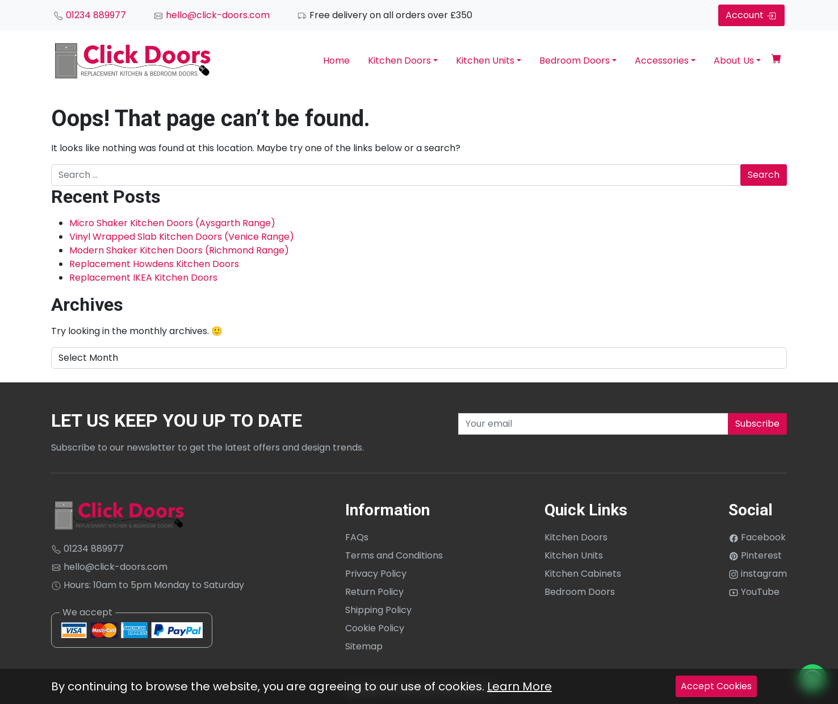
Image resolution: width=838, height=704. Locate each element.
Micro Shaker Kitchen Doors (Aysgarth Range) (172, 223)
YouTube (754, 591)
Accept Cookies (716, 686)
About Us (734, 60)
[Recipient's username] (593, 424)
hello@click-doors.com (211, 15)
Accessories (662, 60)
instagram (757, 573)
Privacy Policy (376, 573)
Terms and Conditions (394, 555)
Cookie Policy (374, 628)
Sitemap (364, 646)
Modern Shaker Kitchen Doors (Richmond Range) (179, 250)
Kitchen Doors (399, 60)
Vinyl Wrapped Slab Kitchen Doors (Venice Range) (181, 236)
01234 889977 (89, 15)
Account (751, 15)
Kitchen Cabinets (582, 573)
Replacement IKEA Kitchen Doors (143, 277)
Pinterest (755, 555)
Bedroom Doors (574, 60)
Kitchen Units (485, 60)
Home (336, 60)
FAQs (356, 537)
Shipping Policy (378, 609)
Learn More (519, 686)
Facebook (757, 537)
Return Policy (374, 591)
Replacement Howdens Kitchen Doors (154, 263)
